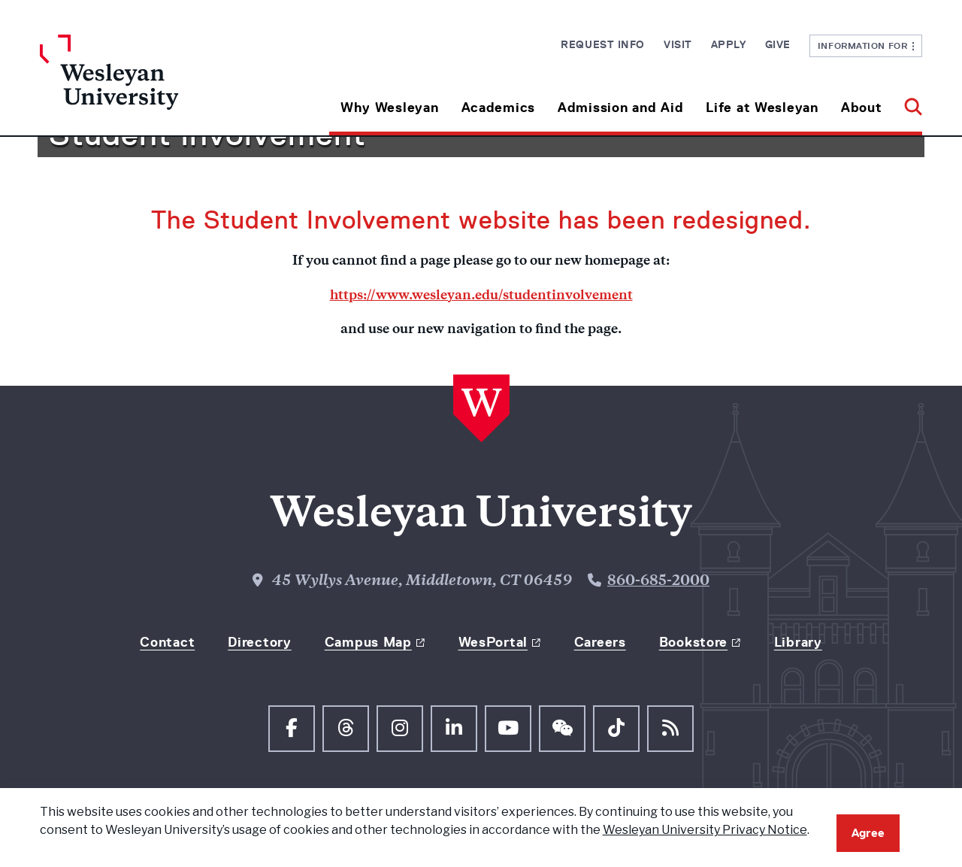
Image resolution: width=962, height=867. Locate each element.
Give (778, 44)
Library (798, 642)
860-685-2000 (658, 581)
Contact (167, 642)
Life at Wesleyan (762, 107)
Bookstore (693, 642)
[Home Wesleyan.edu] (150, 85)
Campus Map (368, 642)
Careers (600, 642)
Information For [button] (866, 45)
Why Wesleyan (389, 107)
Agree (868, 833)
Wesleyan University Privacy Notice (705, 830)
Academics (498, 107)
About (861, 107)
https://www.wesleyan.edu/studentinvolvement (481, 296)
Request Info (603, 44)
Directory (259, 642)
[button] (907, 101)
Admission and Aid (620, 107)
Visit (678, 44)
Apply (728, 44)
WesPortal (493, 642)
